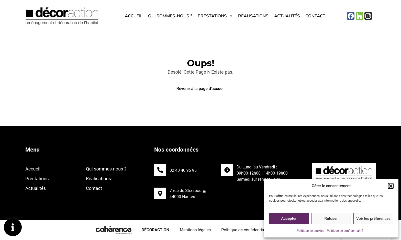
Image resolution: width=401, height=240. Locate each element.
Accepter (288, 218)
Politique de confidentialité (345, 231)
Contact (321, 16)
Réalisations (255, 16)
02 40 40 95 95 (183, 170)
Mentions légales (195, 229)
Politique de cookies (310, 231)
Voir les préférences (373, 218)
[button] (390, 185)
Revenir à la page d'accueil (200, 88)
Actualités (291, 16)
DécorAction (155, 229)
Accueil (127, 16)
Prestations (214, 16)
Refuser (331, 218)
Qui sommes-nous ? (166, 16)
